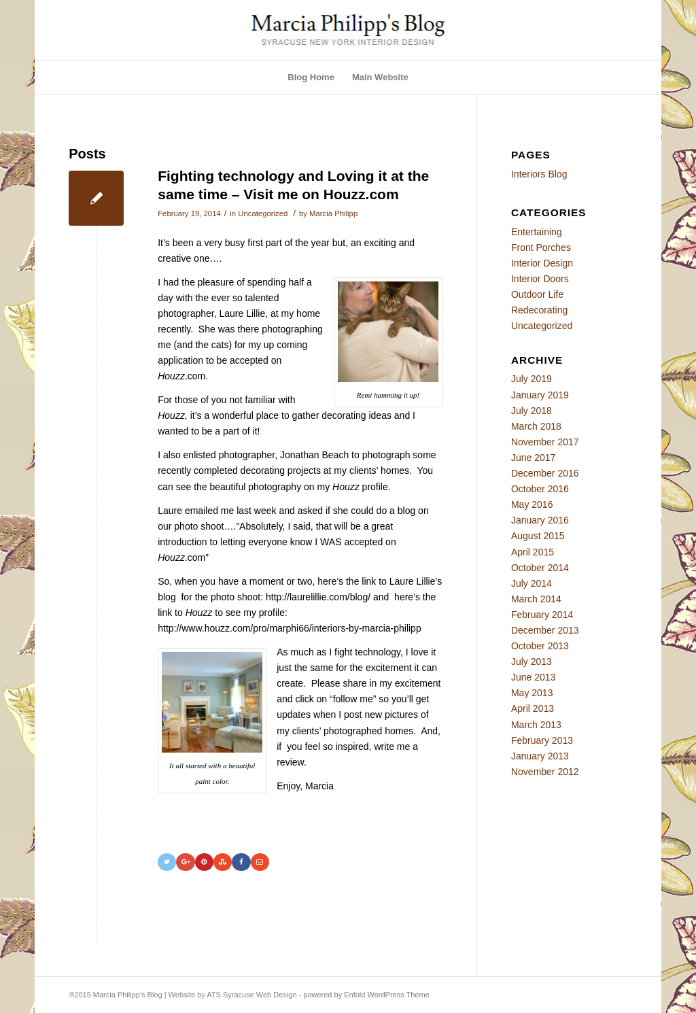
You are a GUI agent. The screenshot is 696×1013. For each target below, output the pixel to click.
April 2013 (532, 708)
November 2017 (545, 441)
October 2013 (540, 645)
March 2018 (536, 426)
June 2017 (533, 457)
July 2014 (531, 583)
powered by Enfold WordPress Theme (366, 995)
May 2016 (532, 504)
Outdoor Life (537, 294)
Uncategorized (263, 213)
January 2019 (540, 395)
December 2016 (545, 473)
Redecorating (539, 310)
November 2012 (545, 771)
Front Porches (541, 247)
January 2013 (540, 756)
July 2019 (531, 378)
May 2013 (532, 692)
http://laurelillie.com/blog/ (318, 596)
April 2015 (532, 552)
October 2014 (540, 567)
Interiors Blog (539, 174)
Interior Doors (540, 278)
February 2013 (542, 740)
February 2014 (542, 614)
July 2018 (531, 410)
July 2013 (531, 661)
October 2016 (540, 488)
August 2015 (538, 535)
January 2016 (540, 520)
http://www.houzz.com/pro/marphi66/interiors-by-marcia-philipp (289, 628)
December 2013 (545, 630)
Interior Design (542, 263)
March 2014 (536, 599)
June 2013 (533, 677)
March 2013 (536, 724)
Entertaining (536, 231)
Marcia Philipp (333, 213)
